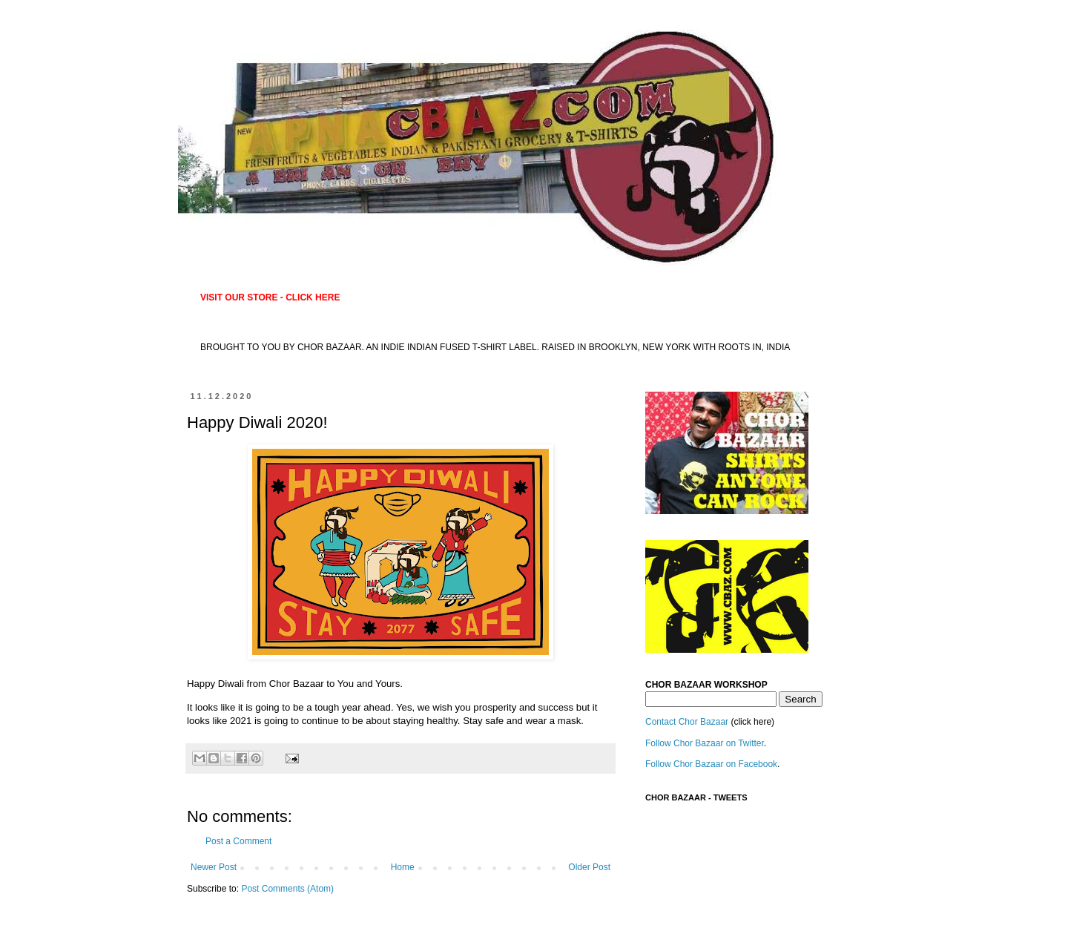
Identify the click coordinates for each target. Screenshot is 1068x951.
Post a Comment (238, 841)
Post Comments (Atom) (287, 888)
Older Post (589, 867)
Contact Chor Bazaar (686, 722)
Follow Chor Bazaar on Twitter (704, 743)
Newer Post (214, 867)
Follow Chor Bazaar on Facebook (711, 764)
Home (403, 867)
